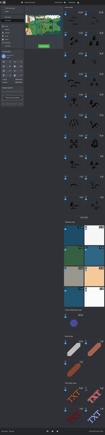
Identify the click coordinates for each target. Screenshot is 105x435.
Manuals (11, 431)
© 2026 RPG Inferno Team (96, 431)
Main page (4, 431)
